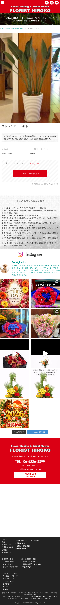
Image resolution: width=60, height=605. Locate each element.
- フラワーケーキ (8, 562)
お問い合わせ (7, 552)
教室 (3, 542)
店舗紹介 (5, 550)
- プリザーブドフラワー (10, 567)
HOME (2, 28)
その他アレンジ (7, 559)
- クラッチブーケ (8, 581)
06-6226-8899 (34, 461)
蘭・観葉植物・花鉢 (28, 559)
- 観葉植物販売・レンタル (31, 564)
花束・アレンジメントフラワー (27, 541)
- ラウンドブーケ (8, 579)
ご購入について (7, 547)
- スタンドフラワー (9, 564)
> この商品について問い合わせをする (44, 184)
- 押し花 (5, 587)
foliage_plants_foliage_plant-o (15, 28)
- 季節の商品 (20, 543)
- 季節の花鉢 (26, 567)
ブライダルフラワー (9, 573)
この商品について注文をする (30, 174)
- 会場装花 (6, 589)
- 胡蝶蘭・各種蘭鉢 (28, 562)
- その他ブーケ (7, 584)
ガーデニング (7, 544)
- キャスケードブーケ (10, 576)
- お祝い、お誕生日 (22, 546)
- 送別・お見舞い (21, 548)
